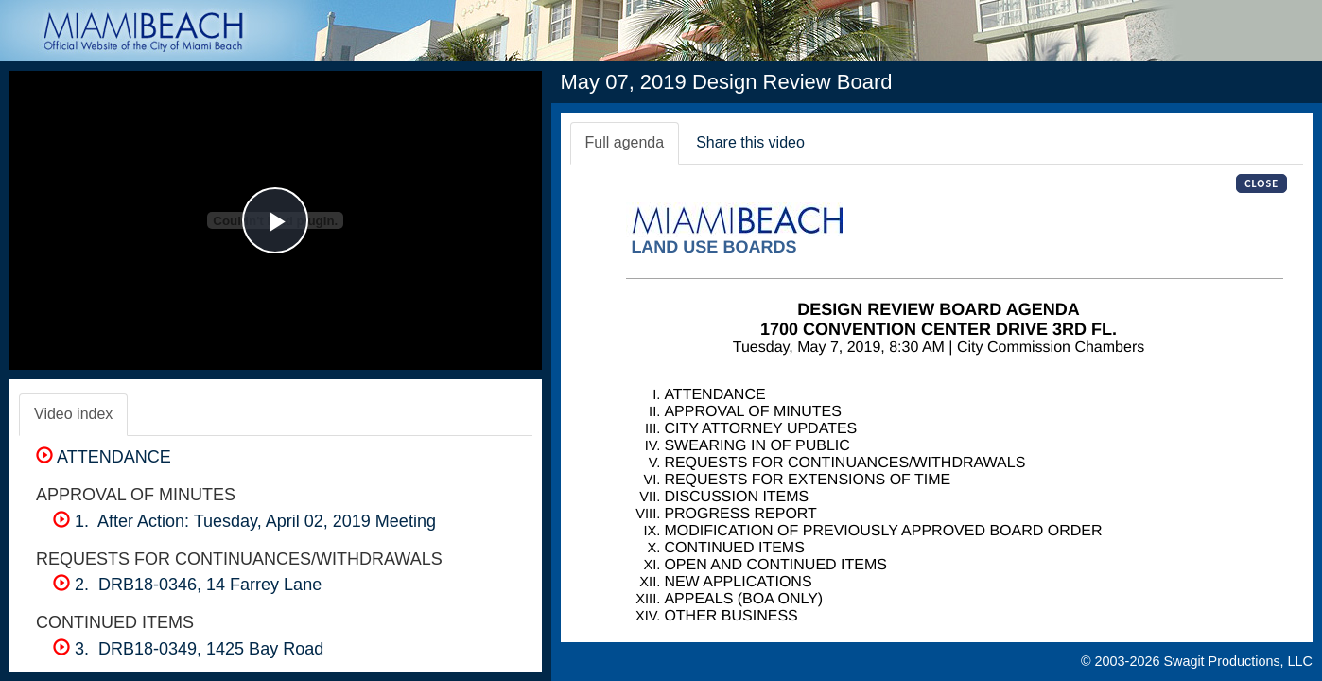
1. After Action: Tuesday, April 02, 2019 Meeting (244, 521)
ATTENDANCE (103, 456)
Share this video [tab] (750, 142)
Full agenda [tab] (625, 142)
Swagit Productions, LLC (1238, 661)
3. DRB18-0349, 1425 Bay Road (188, 648)
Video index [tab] (73, 414)
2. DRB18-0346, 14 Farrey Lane (187, 584)
